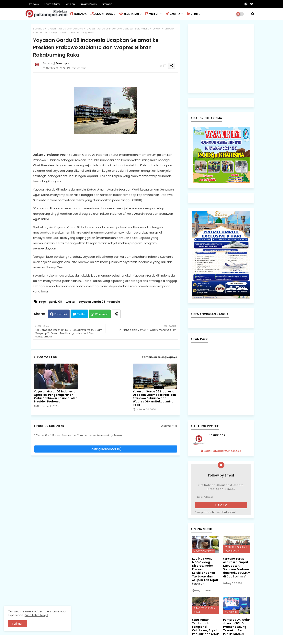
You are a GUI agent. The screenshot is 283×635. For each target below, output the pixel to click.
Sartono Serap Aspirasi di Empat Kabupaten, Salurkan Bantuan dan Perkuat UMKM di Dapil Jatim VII (236, 567)
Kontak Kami (52, 4)
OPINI (192, 14)
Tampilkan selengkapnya (159, 357)
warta (70, 302)
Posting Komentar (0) (105, 449)
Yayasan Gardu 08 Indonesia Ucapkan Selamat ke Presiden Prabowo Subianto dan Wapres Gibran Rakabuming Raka (154, 398)
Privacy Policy (88, 4)
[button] (253, 14)
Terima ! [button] (17, 624)
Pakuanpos (217, 435)
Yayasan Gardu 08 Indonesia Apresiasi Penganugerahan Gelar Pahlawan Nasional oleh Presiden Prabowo (55, 396)
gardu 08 (55, 302)
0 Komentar (169, 426)
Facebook (60, 314)
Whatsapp (101, 314)
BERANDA (78, 14)
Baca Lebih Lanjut (36, 615)
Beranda (38, 28)
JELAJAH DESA (101, 14)
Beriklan (70, 4)
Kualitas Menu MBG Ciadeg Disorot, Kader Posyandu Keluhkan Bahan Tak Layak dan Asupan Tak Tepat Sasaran (205, 571)
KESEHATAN (129, 14)
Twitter (81, 314)
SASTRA (173, 14)
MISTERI (152, 14)
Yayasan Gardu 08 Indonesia (64, 28)
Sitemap (107, 4)
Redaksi (34, 4)
